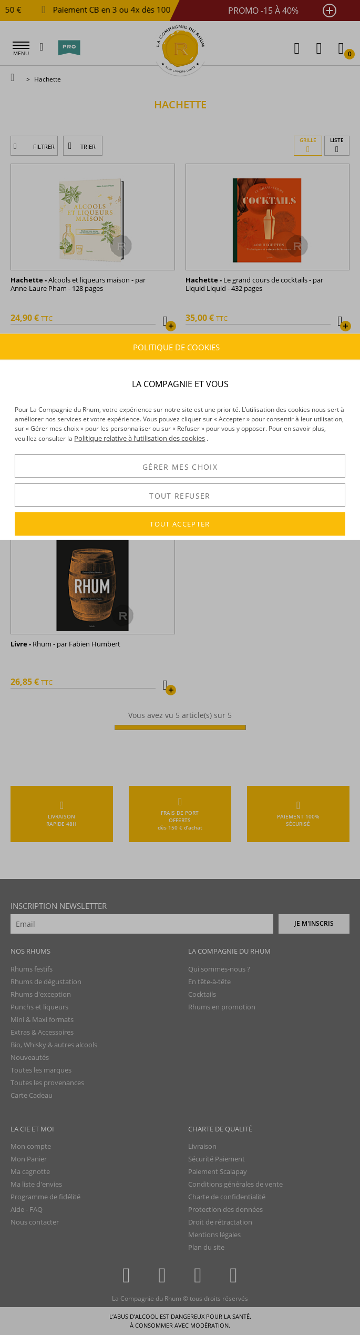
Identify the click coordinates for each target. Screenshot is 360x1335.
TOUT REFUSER (179, 495)
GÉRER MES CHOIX (180, 466)
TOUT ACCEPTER (180, 524)
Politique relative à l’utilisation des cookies (139, 438)
